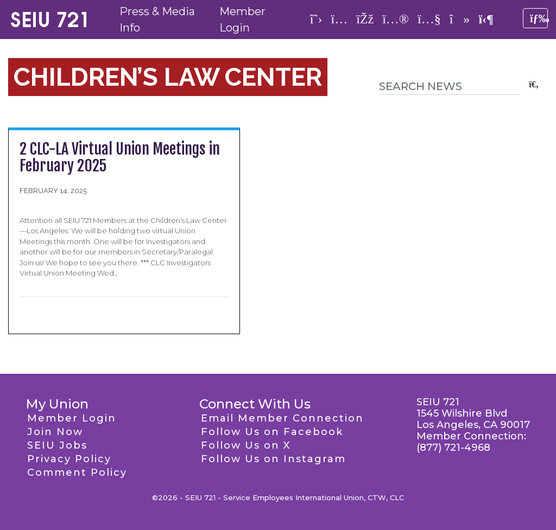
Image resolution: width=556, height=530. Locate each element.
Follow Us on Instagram (273, 459)
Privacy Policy (69, 459)
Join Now (55, 432)
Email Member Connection (282, 418)
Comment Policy (77, 472)
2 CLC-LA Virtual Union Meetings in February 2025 (120, 157)
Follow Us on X (245, 445)
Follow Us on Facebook (272, 432)
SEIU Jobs (57, 445)
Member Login (71, 418)
